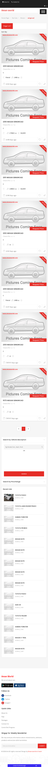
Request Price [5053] (20, 632)
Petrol (8, 77)
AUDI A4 (18, 605)
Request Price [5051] (20, 522)
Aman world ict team (35, 751)
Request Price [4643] (38, 340)
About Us (5, 2)
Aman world (7, 10)
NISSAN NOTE (20, 539)
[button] (45, 6)
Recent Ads (7, 489)
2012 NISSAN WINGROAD (13, 233)
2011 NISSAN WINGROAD (13, 177)
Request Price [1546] (38, 173)
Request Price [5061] (20, 544)
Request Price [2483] (38, 284)
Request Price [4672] (38, 396)
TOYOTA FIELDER (21, 616)
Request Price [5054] (20, 621)
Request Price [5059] (20, 566)
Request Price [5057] (20, 588)
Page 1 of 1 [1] (7, 26)
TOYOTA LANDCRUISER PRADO (25, 506)
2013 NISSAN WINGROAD (13, 66)
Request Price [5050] (20, 654)
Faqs (2, 717)
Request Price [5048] (20, 511)
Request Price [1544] (38, 117)
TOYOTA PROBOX (21, 528)
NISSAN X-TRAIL (20, 638)
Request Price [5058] (20, 577)
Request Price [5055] (20, 610)
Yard (21, 498)
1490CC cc (13, 189)
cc (10, 244)
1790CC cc (13, 133)
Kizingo (17, 498)
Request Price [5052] (20, 643)
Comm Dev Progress (8, 727)
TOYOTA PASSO (20, 495)
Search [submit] (24, 474)
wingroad (31, 18)
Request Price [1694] (38, 228)
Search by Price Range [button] (24, 482)
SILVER (22, 133)
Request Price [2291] (38, 61)
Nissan (22, 18)
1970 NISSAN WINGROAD (13, 400)
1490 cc (16, 77)
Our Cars (15, 18)
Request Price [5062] (20, 533)
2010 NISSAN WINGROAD (13, 122)
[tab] (24, 439)
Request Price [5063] (20, 500)
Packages (4, 720)
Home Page (5, 18)
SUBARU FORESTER (21, 517)
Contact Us (15, 2)
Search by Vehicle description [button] (24, 440)
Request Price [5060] (20, 555)
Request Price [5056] (20, 599)
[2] (28, 429)
